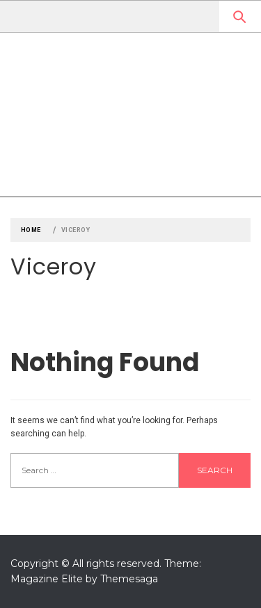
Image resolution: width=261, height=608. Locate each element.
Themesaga (129, 579)
